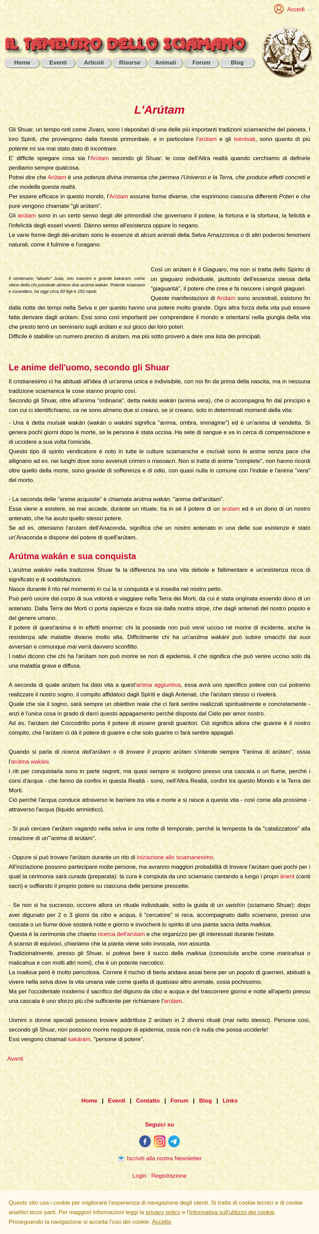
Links (230, 1100)
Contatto (148, 1100)
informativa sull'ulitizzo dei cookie (231, 1212)
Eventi (116, 1100)
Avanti (15, 1058)
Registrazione (169, 1176)
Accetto (161, 1222)
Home (89, 1100)
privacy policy (163, 1212)
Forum (180, 1100)
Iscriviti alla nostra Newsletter (159, 1158)
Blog (205, 1100)
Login (139, 1176)
